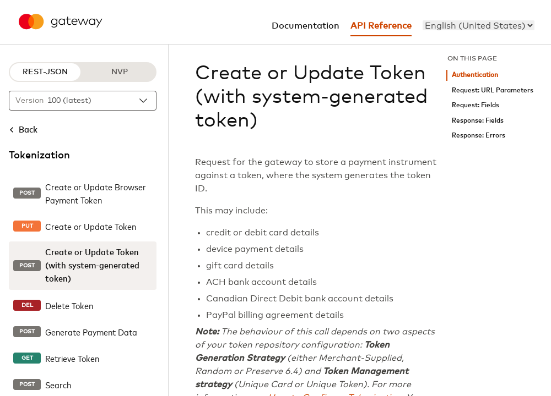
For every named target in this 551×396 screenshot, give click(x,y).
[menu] (478, 25)
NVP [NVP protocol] (119, 72)
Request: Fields (475, 105)
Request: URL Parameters (492, 90)
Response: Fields (478, 120)
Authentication (475, 75)
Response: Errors (478, 135)
